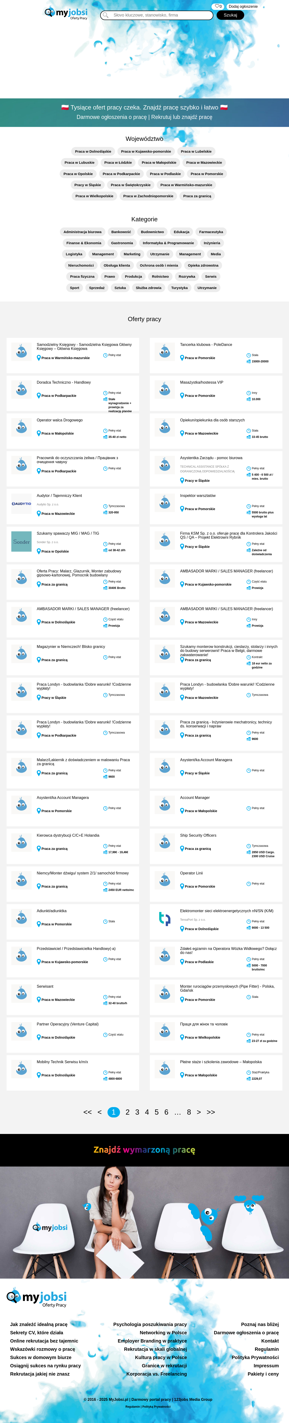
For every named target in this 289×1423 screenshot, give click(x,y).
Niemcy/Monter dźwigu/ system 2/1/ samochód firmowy (83, 873)
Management (103, 254)
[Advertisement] (144, 60)
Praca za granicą (197, 196)
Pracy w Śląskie (87, 185)
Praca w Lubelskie (196, 151)
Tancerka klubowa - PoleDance (206, 345)
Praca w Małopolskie (159, 162)
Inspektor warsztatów (197, 496)
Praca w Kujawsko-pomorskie (146, 151)
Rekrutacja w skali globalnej (155, 1349)
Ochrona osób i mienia (159, 265)
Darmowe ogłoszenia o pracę (246, 1332)
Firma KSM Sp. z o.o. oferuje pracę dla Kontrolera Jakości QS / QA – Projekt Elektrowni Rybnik (228, 535)
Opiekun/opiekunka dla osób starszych (212, 420)
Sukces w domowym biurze (40, 1357)
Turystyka (179, 288)
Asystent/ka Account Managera (206, 760)
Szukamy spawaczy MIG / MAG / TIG (68, 533)
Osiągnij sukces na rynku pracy (45, 1365)
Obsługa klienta (117, 265)
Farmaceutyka (211, 232)
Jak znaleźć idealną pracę (38, 1324)
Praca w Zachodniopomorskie (148, 196)
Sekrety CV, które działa (36, 1332)
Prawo (109, 276)
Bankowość (121, 232)
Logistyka (74, 254)
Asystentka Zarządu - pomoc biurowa (211, 458)
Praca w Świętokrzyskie (130, 185)
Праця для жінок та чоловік (204, 1024)
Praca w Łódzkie (118, 162)
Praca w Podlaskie (165, 174)
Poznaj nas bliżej (260, 1324)
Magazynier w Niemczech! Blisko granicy (71, 647)
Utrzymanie (159, 254)
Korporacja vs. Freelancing (156, 1374)
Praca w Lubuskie (80, 162)
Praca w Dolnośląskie (93, 151)
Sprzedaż (97, 288)
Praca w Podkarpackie (121, 174)
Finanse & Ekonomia (83, 243)
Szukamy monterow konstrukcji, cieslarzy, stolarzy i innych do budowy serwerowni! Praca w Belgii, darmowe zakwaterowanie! (228, 651)
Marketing (132, 254)
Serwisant (45, 986)
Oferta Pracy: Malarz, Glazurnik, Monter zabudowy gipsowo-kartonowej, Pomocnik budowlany (79, 573)
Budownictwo (152, 232)
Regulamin (267, 1349)
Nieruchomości (81, 265)
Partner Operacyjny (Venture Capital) (68, 1024)
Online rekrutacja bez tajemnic (44, 1340)
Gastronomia (122, 243)
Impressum (266, 1365)
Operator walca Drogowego (60, 420)
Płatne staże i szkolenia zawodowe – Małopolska (221, 1062)
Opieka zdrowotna (203, 265)
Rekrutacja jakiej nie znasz (40, 1374)
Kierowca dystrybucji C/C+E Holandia (68, 835)
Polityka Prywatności (255, 1357)
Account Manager (195, 798)
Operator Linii (191, 873)
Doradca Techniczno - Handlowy (64, 382)
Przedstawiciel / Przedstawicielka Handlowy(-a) (76, 949)
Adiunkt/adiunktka (51, 911)
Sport (74, 288)
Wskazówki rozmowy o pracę (42, 1349)
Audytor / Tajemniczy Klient (59, 496)
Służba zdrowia (148, 288)
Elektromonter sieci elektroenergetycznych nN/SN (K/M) (226, 911)
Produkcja (133, 276)
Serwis (210, 276)
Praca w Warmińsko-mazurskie (186, 185)
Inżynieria (212, 243)
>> (210, 1112)
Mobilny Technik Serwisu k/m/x (62, 1062)
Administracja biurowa (83, 232)
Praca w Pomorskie (207, 174)
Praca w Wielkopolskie (94, 196)
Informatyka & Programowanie (168, 243)
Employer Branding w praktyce (152, 1340)
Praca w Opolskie (78, 174)
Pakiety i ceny (263, 1374)
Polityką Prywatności (156, 1406)
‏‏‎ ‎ (218, 6)
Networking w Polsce (163, 1332)
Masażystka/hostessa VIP (201, 382)
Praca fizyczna (82, 276)
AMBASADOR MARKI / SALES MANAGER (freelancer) (226, 571)
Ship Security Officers (198, 835)
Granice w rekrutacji (164, 1365)
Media (216, 254)
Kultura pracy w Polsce (161, 1357)
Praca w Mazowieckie (204, 162)
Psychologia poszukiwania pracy (150, 1324)
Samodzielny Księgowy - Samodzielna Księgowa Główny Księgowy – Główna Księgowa (84, 347)
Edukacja (181, 232)
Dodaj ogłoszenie (243, 6)
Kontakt (270, 1340)
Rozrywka (187, 276)
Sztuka (120, 288)
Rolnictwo (160, 276)
